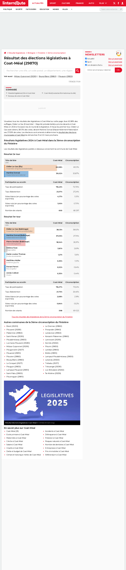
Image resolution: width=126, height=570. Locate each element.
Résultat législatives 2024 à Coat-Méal (21, 93)
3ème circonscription (56, 53)
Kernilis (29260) (51, 343)
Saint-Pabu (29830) (14, 373)
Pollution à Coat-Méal (54, 438)
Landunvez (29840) (53, 333)
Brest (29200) (12, 326)
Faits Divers (31, 9)
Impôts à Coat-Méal (14, 448)
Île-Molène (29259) (53, 373)
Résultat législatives (16, 53)
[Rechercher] (111, 9)
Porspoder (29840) (53, 330)
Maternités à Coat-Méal (16, 438)
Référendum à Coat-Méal (55, 455)
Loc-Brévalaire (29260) (54, 370)
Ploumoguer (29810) (14, 377)
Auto (91, 3)
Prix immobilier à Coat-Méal (57, 451)
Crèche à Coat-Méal (14, 441)
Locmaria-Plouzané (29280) (18, 343)
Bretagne (31, 53)
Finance (80, 3)
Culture (66, 3)
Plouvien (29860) (13, 356)
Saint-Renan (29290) (15, 336)
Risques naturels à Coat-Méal (57, 441)
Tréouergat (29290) (53, 367)
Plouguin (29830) (65, 76)
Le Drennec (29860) (53, 326)
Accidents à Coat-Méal (54, 431)
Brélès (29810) (51, 353)
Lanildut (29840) (52, 350)
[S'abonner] (103, 70)
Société (19, 9)
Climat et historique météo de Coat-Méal (23, 455)
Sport (53, 3)
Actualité (89, 59)
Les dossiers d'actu (93, 65)
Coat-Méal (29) (12, 431)
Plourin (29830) (51, 346)
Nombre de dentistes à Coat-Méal (59, 444)
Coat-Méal (48, 93)
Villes (65, 9)
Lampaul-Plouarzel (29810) (17, 370)
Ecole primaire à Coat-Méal (17, 434)
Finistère (41, 53)
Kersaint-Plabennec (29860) (57, 336)
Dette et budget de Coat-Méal (18, 451)
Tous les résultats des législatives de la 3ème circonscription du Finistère (42, 317)
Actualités (37, 3)
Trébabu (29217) (52, 363)
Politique (7, 9)
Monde (56, 9)
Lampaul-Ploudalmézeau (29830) (59, 356)
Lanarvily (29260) (52, 360)
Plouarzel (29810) (13, 353)
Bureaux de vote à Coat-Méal (18, 96)
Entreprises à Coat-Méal (55, 448)
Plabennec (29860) (14, 333)
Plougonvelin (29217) (15, 350)
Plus (103, 3)
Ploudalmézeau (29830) (16, 340)
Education (44, 9)
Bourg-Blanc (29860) (47, 76)
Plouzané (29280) (13, 330)
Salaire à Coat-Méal (14, 444)
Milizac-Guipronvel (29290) (25, 76)
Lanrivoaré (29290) (53, 340)
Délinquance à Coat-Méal (55, 434)
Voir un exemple (115, 59)
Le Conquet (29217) (14, 363)
